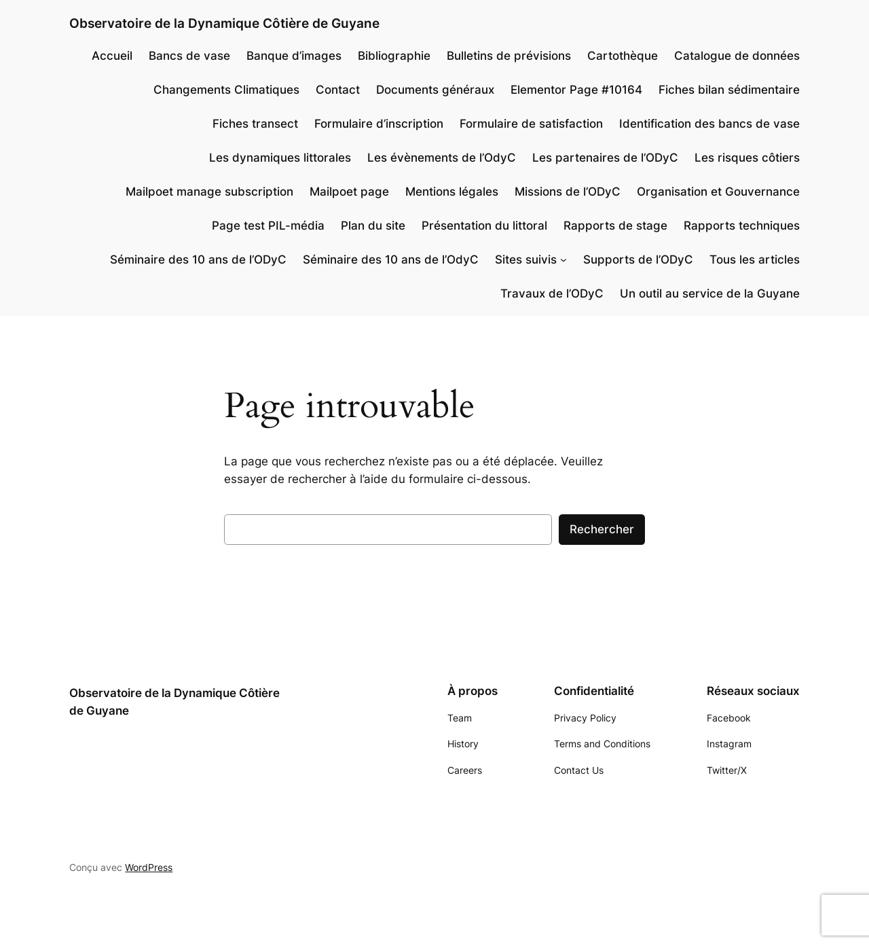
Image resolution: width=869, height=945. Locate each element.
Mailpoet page (349, 191)
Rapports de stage (615, 225)
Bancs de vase (189, 56)
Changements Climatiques (226, 89)
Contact (338, 89)
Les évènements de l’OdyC (441, 157)
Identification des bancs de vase (709, 123)
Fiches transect (255, 123)
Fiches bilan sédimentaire (729, 89)
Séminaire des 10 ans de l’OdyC (391, 259)
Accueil (112, 56)
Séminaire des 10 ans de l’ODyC (198, 259)
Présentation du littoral (484, 225)
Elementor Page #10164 (576, 89)
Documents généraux (435, 89)
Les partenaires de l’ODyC (605, 157)
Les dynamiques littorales (280, 157)
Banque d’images (293, 56)
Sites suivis (526, 259)
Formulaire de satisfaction (531, 123)
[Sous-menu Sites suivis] (563, 259)
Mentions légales (451, 191)
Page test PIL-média (268, 225)
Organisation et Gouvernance (718, 191)
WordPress (148, 867)
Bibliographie (394, 56)
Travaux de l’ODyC (552, 293)
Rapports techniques (742, 225)
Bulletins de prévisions (509, 56)
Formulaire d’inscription (378, 123)
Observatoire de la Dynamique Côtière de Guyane (224, 23)
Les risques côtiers (747, 157)
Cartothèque (622, 56)
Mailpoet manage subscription (209, 191)
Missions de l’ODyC (568, 191)
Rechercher (602, 529)
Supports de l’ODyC (638, 259)
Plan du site (373, 225)
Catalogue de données (737, 56)
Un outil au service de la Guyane (710, 293)
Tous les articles (754, 259)
